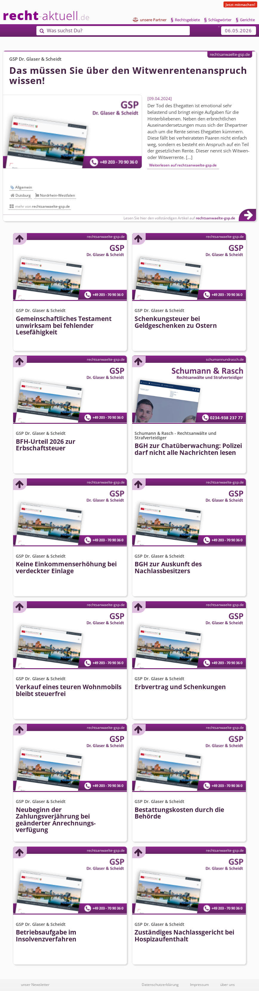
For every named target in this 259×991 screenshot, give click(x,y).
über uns (227, 984)
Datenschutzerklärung (160, 984)
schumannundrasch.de (225, 359)
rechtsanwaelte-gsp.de (230, 54)
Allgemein (23, 187)
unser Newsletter (35, 984)
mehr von (42, 206)
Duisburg (23, 195)
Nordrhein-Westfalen (57, 195)
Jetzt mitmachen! (240, 4)
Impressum (199, 984)
